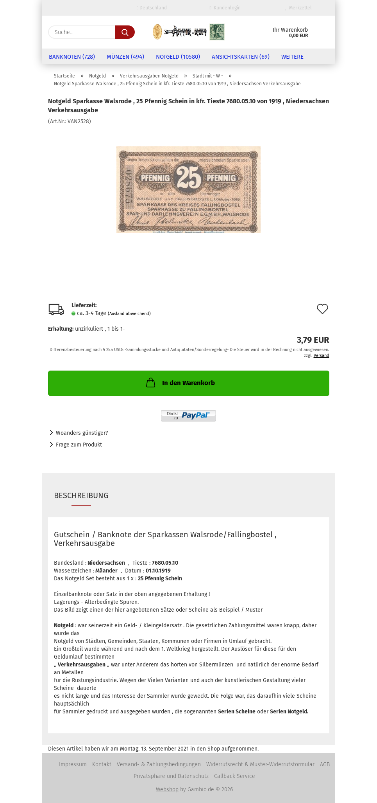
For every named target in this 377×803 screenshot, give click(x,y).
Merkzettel (298, 8)
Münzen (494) (125, 56)
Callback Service (234, 776)
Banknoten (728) (72, 56)
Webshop (167, 789)
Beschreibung (81, 495)
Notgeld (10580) (178, 56)
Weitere (292, 56)
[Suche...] (125, 32)
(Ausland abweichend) (129, 313)
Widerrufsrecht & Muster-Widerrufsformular (260, 764)
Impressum (73, 764)
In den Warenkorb (180, 382)
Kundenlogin (225, 8)
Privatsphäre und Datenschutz (171, 776)
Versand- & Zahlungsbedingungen (159, 764)
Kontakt (101, 764)
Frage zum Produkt (79, 444)
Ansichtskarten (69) (241, 56)
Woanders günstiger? (82, 433)
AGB (325, 764)
